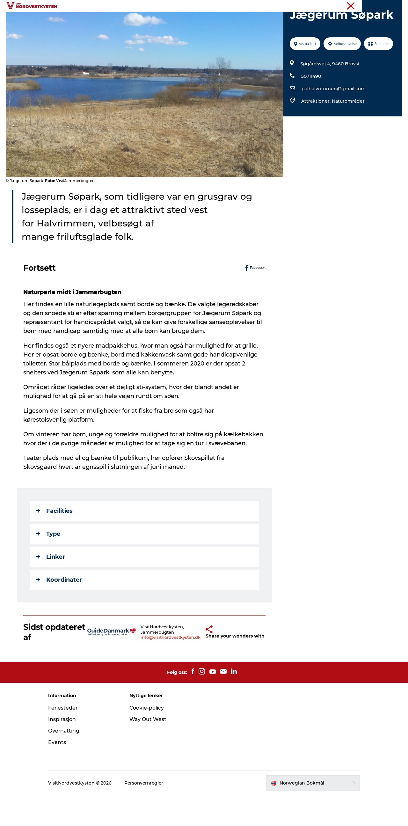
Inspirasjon (171, 21)
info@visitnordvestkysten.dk (160, 667)
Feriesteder (69, 738)
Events (202, 21)
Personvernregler (150, 813)
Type (49, 564)
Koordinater (59, 610)
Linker (51, 587)
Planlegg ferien (277, 21)
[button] (194, 662)
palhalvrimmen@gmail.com (333, 119)
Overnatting (234, 21)
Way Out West (150, 750)
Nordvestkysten (387, 6)
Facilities (55, 541)
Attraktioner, (316, 131)
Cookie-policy (149, 738)
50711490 (311, 106)
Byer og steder (130, 21)
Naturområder (348, 131)
